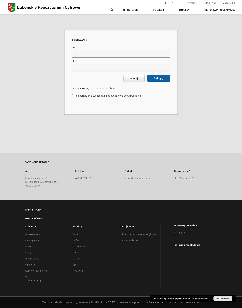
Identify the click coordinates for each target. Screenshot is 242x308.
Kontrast (191, 2)
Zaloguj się (229, 2)
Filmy (28, 246)
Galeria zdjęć (32, 258)
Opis (75, 264)
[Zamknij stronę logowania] (173, 35)
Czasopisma (32, 240)
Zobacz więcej (33, 280)
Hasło (76, 61)
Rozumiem (223, 298)
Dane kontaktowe (129, 240)
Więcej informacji (200, 298)
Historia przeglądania (219, 10)
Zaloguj (158, 78)
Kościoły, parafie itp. (36, 270)
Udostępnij (210, 3)
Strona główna (33, 218)
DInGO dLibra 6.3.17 (103, 302)
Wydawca (77, 270)
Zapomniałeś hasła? (106, 88)
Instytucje (30, 264)
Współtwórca (79, 246)
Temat (75, 252)
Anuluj (134, 78)
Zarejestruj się (81, 88)
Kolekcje (158, 10)
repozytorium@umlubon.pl (139, 178)
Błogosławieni (33, 234)
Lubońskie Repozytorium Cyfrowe (138, 234)
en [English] (172, 3)
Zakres (76, 258)
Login (76, 47)
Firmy (28, 252)
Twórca (76, 240)
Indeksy (184, 10)
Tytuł (75, 234)
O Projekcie (130, 10)
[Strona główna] (111, 10)
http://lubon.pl (184, 178)
